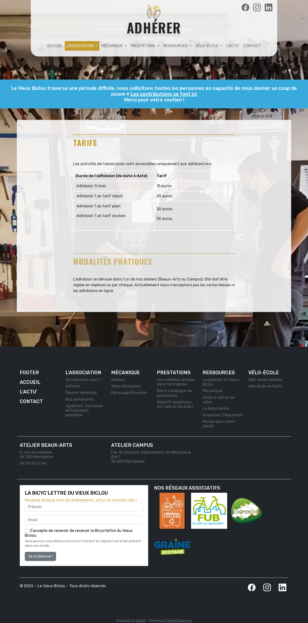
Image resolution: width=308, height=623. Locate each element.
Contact (252, 46)
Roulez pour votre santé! (219, 423)
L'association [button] (81, 46)
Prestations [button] (143, 46)
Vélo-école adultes (265, 379)
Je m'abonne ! (40, 556)
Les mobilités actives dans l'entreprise (176, 381)
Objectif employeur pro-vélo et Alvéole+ (175, 404)
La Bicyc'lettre (216, 408)
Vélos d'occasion (126, 386)
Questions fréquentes (223, 415)
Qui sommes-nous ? (83, 379)
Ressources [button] (176, 46)
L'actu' (232, 46)
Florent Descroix (179, 621)
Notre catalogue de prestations (174, 393)
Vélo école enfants (265, 386)
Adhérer (72, 386)
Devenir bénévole (81, 392)
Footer (29, 372)
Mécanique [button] (112, 46)
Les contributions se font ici (163, 94)
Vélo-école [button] (207, 46)
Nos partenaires (79, 399)
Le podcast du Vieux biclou (221, 381)
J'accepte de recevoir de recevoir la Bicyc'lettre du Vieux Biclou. (79, 533)
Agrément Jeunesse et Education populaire (83, 410)
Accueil (55, 46)
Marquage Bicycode (129, 392)
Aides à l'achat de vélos (219, 399)
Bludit (140, 621)
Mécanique (212, 390)
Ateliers (118, 379)
